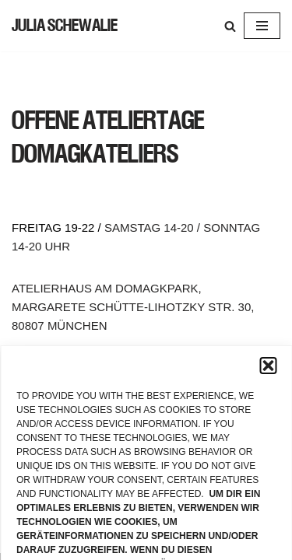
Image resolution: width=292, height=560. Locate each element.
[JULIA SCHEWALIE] (65, 25)
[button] (268, 365)
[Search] (230, 26)
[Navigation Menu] (262, 25)
